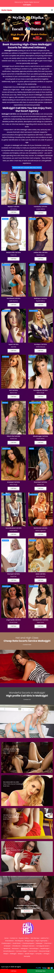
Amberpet (7, 946)
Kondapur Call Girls (40, 344)
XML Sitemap (35, 938)
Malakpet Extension (28, 946)
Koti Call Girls (13, 390)
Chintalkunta (16, 946)
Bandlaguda (19, 941)
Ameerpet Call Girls (13, 482)
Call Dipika (27, 5)
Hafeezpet (39, 943)
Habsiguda (24, 948)
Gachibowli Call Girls (13, 298)
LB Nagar (46, 954)
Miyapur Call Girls (13, 206)
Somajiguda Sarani (42, 946)
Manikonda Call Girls (40, 528)
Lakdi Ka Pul (44, 938)
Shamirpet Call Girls (40, 482)
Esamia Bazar (33, 951)
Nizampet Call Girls (13, 574)
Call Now (13, 212)
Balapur (20, 954)
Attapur (5, 954)
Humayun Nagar (21, 951)
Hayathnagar (44, 948)
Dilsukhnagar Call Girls (40, 436)
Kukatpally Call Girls (40, 206)
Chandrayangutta (28, 943)
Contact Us (27, 699)
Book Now (6, 753)
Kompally (39, 954)
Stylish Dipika (5, 967)
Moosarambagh (44, 951)
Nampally (27, 956)
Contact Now (27, 644)
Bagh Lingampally (41, 941)
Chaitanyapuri (6, 943)
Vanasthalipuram (8, 951)
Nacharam (15, 948)
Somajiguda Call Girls (40, 390)
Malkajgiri (13, 954)
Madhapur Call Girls (40, 298)
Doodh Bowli (16, 943)
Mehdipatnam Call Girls (40, 620)
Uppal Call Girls (13, 344)
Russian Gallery (24, 938)
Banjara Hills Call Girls (13, 252)
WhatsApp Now (40, 971)
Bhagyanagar (29, 941)
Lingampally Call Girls (13, 620)
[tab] (27, 167)
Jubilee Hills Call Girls (40, 252)
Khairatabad (9, 941)
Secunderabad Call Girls (13, 528)
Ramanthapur (34, 948)
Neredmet (7, 948)
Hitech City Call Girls (13, 436)
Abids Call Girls (40, 574)
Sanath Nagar (29, 954)
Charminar (47, 943)
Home (6, 938)
